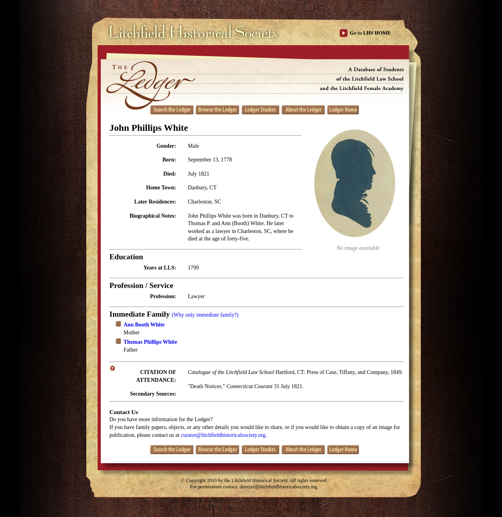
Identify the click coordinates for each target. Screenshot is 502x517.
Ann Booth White (144, 325)
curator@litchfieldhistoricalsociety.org (223, 435)
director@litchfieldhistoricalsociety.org (278, 487)
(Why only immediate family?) (205, 315)
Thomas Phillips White (150, 342)
